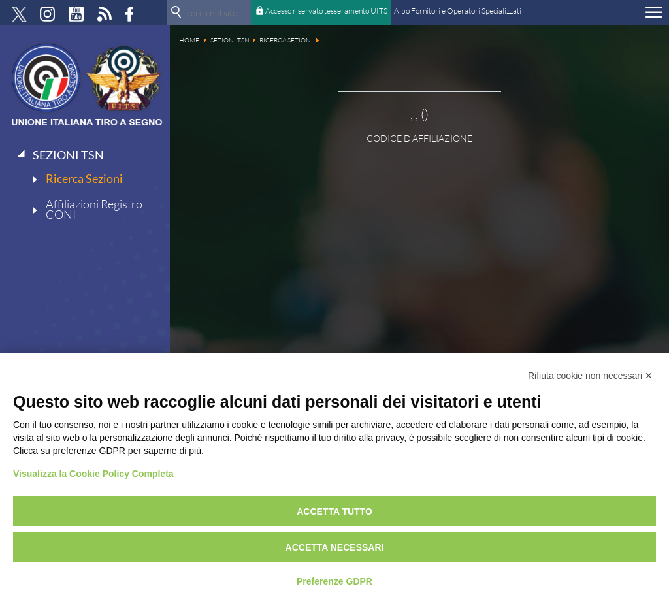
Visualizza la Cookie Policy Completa (93, 473)
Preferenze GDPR (334, 581)
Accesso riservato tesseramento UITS (326, 11)
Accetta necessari (335, 547)
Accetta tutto (334, 511)
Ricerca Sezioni (84, 178)
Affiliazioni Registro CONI (94, 209)
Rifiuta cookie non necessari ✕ (590, 375)
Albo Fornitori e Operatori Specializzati (457, 11)
